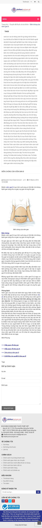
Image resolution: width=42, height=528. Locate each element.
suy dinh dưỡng (14, 112)
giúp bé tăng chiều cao (23, 80)
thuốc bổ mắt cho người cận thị (14, 131)
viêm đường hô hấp (14, 160)
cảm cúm (24, 61)
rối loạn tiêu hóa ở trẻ (30, 96)
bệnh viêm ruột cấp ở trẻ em (16, 47)
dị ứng (15, 74)
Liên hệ (5, 449)
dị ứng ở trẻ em (22, 74)
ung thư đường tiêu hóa (18, 158)
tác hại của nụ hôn (25, 112)
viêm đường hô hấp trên (29, 160)
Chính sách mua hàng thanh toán (14, 458)
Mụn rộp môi (34, 90)
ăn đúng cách (16, 37)
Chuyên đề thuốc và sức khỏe (19, 24)
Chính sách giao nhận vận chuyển (14, 460)
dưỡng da (7, 80)
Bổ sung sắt (15, 53)
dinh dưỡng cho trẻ (30, 77)
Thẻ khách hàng (8, 478)
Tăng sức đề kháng (26, 120)
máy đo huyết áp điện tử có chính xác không (22, 88)
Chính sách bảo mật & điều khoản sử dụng (16, 463)
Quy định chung (8, 481)
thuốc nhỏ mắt (18, 134)
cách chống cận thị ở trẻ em (26, 55)
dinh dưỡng (19, 77)
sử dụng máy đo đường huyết (21, 104)
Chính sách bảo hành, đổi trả (12, 465)
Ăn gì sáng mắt (26, 37)
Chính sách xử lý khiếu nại (11, 470)
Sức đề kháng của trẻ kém (25, 109)
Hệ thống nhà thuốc (9, 447)
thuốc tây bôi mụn (29, 134)
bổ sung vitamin (25, 53)
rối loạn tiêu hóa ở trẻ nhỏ (12, 99)
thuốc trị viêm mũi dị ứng (17, 139)
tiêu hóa (6, 144)
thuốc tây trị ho (8, 136)
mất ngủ (23, 85)
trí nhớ (8, 158)
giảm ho (12, 80)
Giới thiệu (6, 444)
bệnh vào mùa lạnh (13, 45)
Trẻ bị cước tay (20, 147)
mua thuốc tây (25, 90)
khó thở (17, 85)
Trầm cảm (12, 144)
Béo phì (15, 50)
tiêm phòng (29, 139)
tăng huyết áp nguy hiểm (12, 120)
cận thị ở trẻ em (22, 63)
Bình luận (5, 385)
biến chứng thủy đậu (24, 50)
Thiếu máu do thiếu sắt (20, 125)
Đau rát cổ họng (26, 72)
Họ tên (4, 371)
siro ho (25, 101)
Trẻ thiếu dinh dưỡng (14, 155)
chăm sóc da (18, 66)
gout (32, 80)
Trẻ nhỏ (24, 152)
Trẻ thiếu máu (26, 155)
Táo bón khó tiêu (22, 123)
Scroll (39, 523)
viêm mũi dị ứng (15, 163)
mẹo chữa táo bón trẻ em (12, 90)
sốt (29, 101)
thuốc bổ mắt (31, 128)
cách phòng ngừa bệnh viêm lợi (20, 58)
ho (21, 82)
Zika (22, 163)
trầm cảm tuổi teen (22, 144)
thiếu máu (9, 125)
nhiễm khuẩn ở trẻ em (20, 93)
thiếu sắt (9, 128)
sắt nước (34, 99)
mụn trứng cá (8, 93)
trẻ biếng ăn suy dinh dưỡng (18, 150)
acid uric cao (8, 37)
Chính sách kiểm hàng (10, 468)
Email (3, 378)
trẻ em (29, 150)
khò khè (34, 82)
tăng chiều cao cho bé (26, 115)
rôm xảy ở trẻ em (25, 99)
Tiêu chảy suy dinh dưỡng (21, 142)
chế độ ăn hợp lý (29, 69)
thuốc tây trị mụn (19, 136)
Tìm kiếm (6, 483)
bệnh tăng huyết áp (12, 42)
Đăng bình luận (8, 408)
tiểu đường (33, 142)
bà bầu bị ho (10, 39)
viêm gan (7, 163)
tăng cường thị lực (23, 117)
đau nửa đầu (17, 72)
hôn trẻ (29, 82)
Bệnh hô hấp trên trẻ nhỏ (22, 39)
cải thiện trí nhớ (15, 61)
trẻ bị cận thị (11, 147)
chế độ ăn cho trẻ (18, 69)
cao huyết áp (10, 66)
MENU (5, 19)
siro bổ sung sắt (18, 101)
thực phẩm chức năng (19, 128)
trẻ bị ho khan (29, 147)
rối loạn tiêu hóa (18, 96)
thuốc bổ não (28, 131)
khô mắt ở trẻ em (9, 85)
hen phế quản (15, 82)
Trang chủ (5, 24)
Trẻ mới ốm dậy (17, 152)
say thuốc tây (8, 101)
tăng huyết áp (33, 117)
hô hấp (24, 82)
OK (38, 492)
